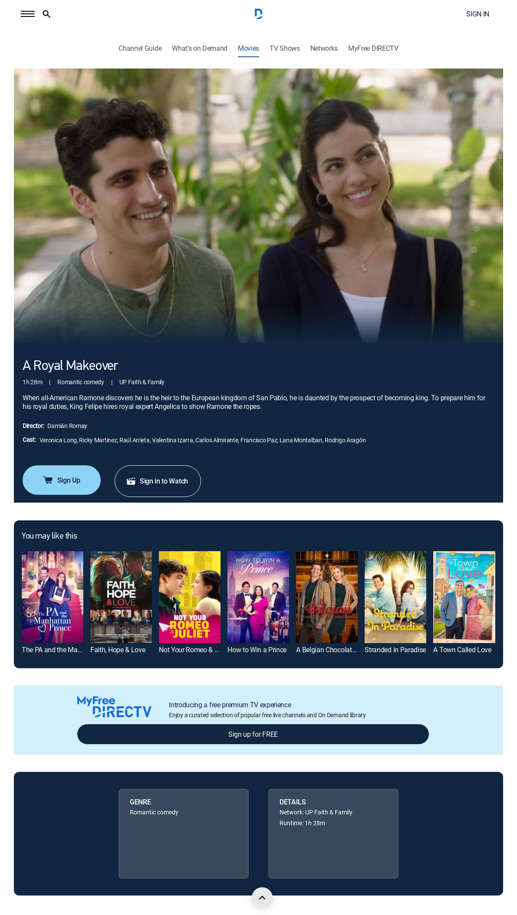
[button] (28, 14)
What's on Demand (199, 48)
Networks (324, 48)
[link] (52, 597)
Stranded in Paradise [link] (395, 649)
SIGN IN (477, 14)
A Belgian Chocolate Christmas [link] (341, 649)
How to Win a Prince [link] (256, 649)
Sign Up (61, 480)
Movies (248, 48)
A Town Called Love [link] (462, 649)
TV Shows (285, 48)
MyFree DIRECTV (373, 48)
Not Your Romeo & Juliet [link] (195, 649)
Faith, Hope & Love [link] (117, 649)
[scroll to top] (262, 898)
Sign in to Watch (157, 481)
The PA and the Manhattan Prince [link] (71, 649)
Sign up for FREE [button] (253, 734)
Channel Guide (140, 48)
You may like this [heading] (49, 536)
